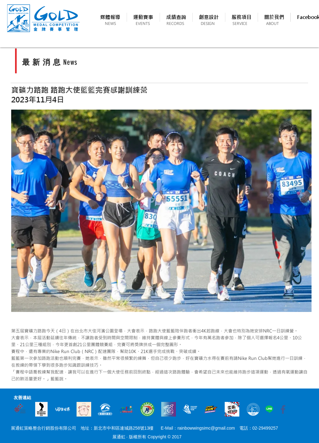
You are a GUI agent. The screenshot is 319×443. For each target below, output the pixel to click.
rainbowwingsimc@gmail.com (206, 428)
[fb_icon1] (283, 409)
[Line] (269, 409)
